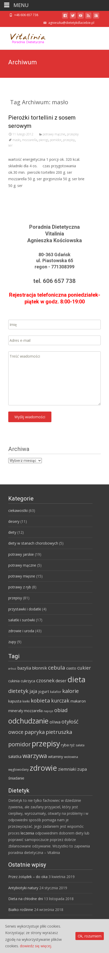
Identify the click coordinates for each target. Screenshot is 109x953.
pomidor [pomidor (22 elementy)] (19, 744)
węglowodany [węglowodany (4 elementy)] (18, 769)
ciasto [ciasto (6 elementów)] (71, 668)
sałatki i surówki (21, 619)
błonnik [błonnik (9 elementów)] (39, 668)
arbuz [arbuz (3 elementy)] (12, 668)
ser (10, 145)
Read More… (19, 195)
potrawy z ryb (19, 587)
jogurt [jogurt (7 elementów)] (43, 691)
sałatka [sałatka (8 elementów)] (14, 756)
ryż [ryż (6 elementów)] (72, 744)
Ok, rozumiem (90, 936)
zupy (12, 641)
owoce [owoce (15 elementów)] (16, 732)
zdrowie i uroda (21, 630)
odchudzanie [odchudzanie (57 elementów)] (28, 721)
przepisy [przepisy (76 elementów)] (46, 743)
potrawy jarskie (21, 554)
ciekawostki (18, 510)
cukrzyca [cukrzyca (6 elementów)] (28, 680)
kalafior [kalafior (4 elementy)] (55, 692)
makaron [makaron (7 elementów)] (78, 701)
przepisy (73, 134)
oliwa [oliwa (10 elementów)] (55, 722)
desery (13, 521)
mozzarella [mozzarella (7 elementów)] (33, 710)
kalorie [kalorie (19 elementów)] (70, 690)
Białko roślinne (20, 909)
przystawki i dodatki (24, 609)
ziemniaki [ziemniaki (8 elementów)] (67, 769)
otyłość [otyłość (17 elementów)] (70, 721)
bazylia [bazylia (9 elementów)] (24, 668)
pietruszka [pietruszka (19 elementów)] (59, 731)
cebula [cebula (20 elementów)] (56, 667)
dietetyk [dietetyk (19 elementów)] (18, 690)
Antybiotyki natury (23, 887)
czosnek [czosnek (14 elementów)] (45, 680)
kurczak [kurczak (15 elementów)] (60, 700)
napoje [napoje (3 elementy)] (48, 711)
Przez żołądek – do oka (28, 876)
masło (16, 140)
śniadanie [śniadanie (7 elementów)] (16, 778)
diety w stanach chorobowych (33, 543)
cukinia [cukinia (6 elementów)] (14, 680)
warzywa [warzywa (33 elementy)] (34, 756)
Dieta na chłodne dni (25, 898)
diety (12, 532)
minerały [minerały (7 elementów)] (15, 710)
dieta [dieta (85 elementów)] (76, 679)
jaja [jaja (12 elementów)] (33, 691)
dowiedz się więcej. (36, 945)
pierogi (43, 140)
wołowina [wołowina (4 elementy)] (71, 757)
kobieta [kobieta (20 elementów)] (40, 700)
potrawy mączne (54, 134)
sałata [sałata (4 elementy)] (80, 745)
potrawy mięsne (21, 576)
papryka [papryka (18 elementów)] (35, 731)
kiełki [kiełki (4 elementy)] (26, 701)
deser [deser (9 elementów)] (61, 681)
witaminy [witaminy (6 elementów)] (55, 756)
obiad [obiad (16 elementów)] (61, 710)
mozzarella (29, 140)
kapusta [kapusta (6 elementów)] (14, 701)
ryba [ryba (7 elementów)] (65, 744)
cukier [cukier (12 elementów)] (84, 668)
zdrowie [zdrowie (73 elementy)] (43, 768)
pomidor (55, 140)
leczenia (27, 833)
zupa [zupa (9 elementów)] (82, 769)
